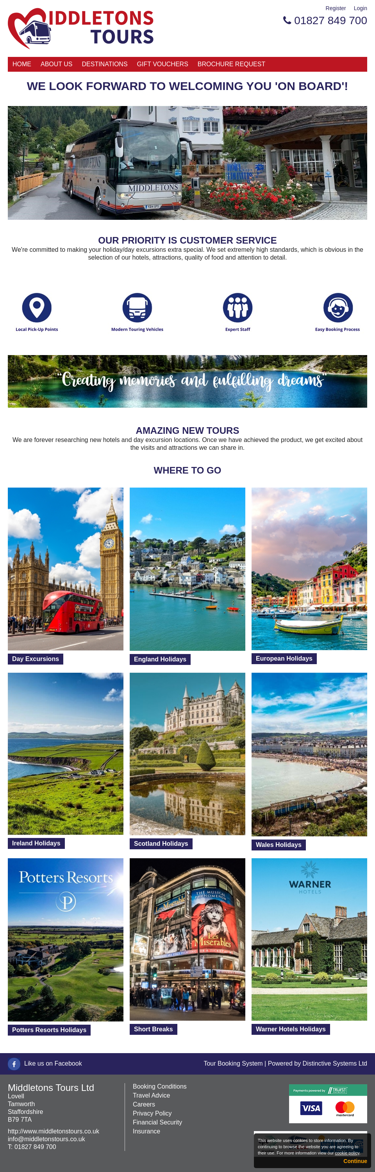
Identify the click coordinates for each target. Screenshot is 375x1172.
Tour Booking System (233, 1063)
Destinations (105, 64)
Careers (144, 1104)
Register (336, 8)
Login (360, 8)
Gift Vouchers (162, 64)
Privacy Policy (152, 1113)
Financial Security (157, 1122)
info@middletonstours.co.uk (46, 1139)
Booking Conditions (160, 1086)
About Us (57, 64)
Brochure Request (231, 64)
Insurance (146, 1131)
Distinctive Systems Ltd (335, 1063)
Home (21, 64)
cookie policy (347, 1153)
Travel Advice (151, 1095)
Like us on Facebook (53, 1063)
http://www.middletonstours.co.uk (53, 1131)
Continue (355, 1161)
